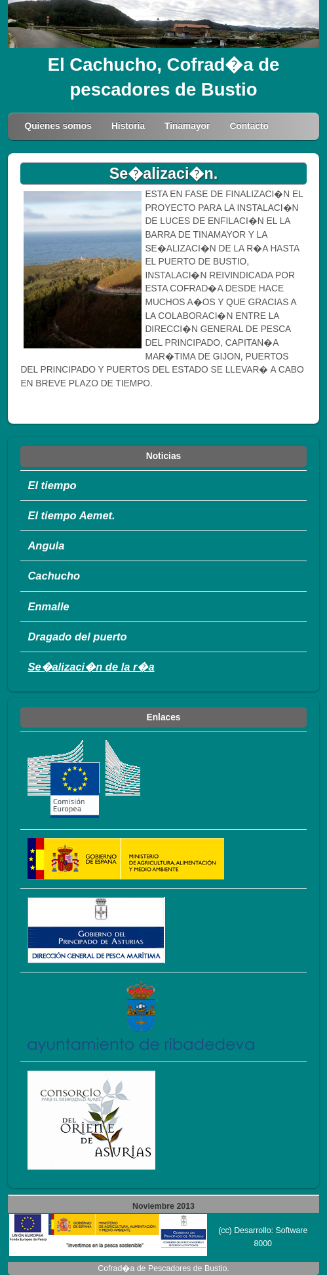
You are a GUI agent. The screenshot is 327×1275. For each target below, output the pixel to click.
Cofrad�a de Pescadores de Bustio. (163, 1268)
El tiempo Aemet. (71, 515)
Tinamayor (187, 126)
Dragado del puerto (77, 636)
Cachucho (54, 576)
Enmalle (48, 606)
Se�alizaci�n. (163, 173)
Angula (46, 545)
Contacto (249, 126)
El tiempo (52, 485)
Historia (128, 126)
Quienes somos (57, 126)
